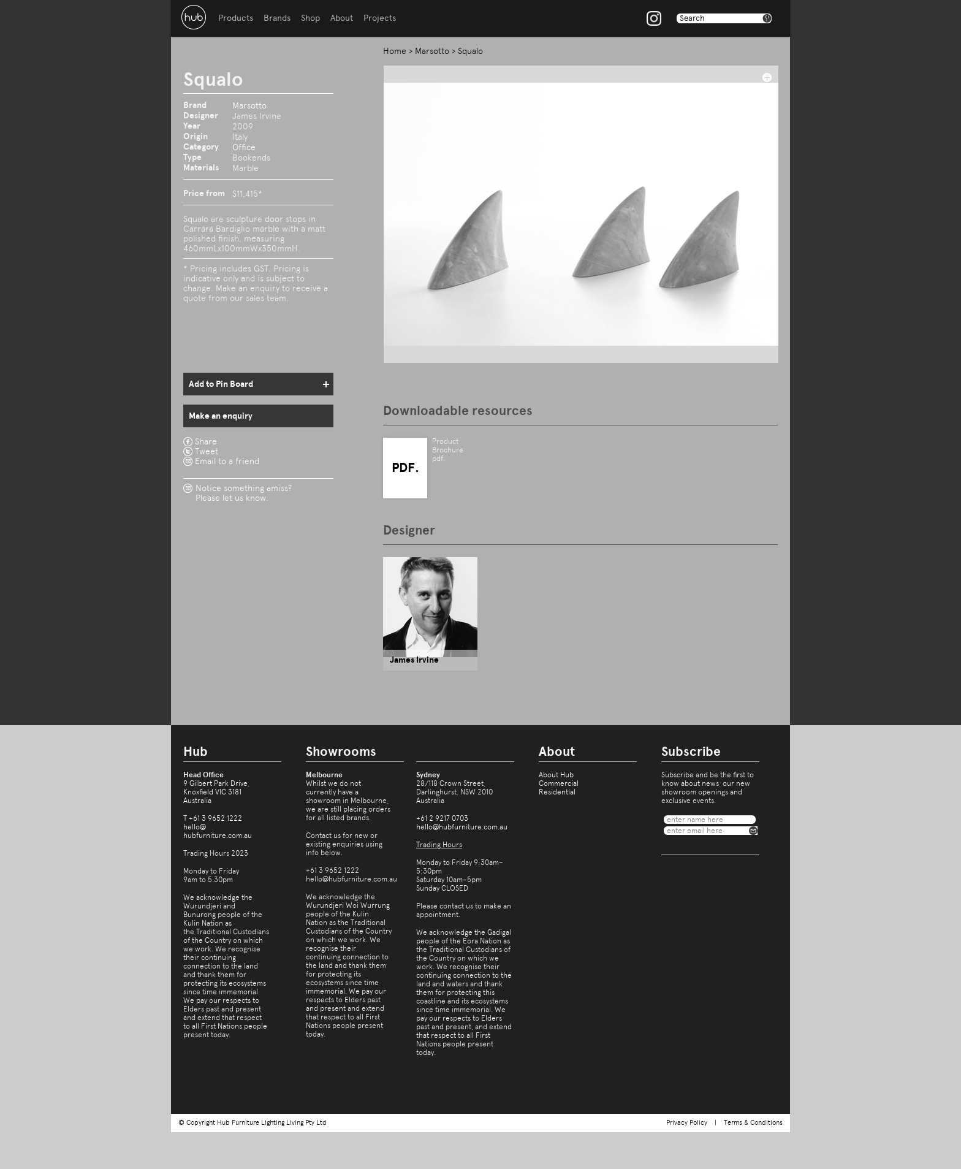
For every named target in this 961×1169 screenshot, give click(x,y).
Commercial (559, 783)
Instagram (654, 18)
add (767, 77)
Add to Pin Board (221, 384)
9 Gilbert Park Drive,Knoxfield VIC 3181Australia (216, 792)
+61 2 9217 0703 (442, 818)
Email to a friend (227, 461)
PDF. (405, 468)
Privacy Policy (686, 1123)
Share (206, 441)
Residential (557, 792)
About (341, 18)
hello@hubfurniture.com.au (217, 831)
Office (244, 147)
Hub (193, 17)
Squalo (470, 51)
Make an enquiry (221, 416)
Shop (310, 18)
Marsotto (249, 105)
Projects (379, 18)
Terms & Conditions (753, 1123)
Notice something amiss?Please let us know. (244, 493)
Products (235, 18)
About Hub (556, 775)
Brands (277, 18)
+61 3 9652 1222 (215, 818)
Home (394, 51)
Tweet (206, 451)
